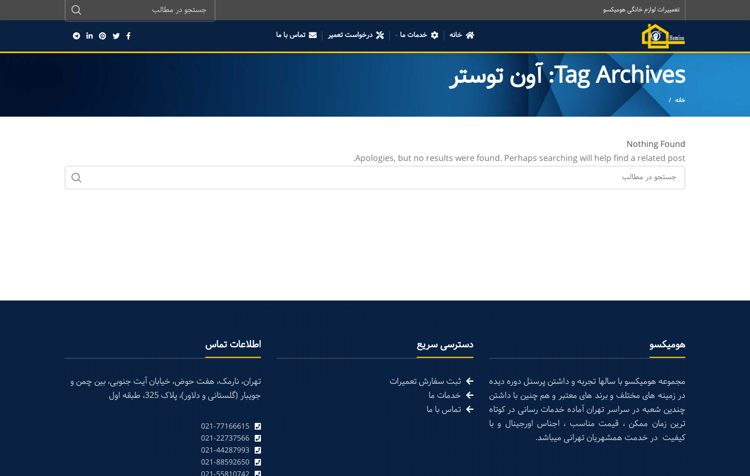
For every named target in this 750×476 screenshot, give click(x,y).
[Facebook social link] (128, 36)
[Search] (375, 178)
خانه (680, 101)
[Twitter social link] (116, 36)
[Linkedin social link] (89, 36)
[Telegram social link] (76, 36)
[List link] (163, 427)
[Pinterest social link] (102, 36)
